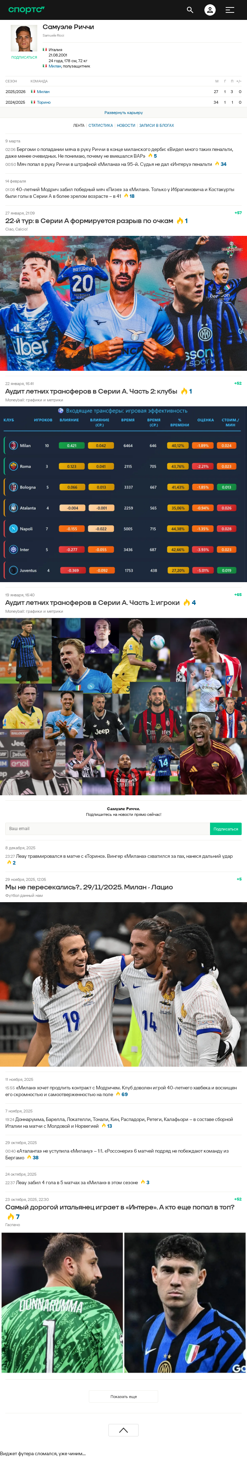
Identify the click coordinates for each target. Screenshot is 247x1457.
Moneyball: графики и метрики (34, 399)
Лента (79, 125)
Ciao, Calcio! (16, 229)
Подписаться (24, 57)
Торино (40, 102)
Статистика (100, 125)
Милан (55, 66)
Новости (126, 125)
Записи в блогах (156, 125)
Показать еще (124, 1396)
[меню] (229, 10)
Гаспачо (12, 1224)
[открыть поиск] (190, 9)
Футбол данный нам (24, 895)
